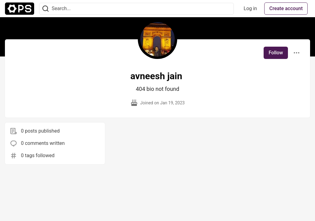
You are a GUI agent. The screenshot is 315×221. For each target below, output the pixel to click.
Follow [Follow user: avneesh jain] (276, 53)
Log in (250, 8)
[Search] (45, 8)
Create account (286, 8)
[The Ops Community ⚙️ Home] (19, 8)
